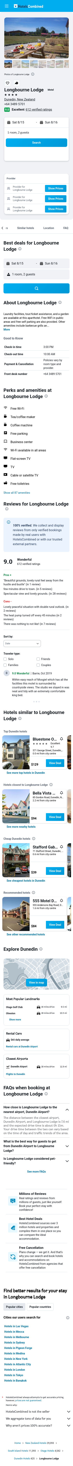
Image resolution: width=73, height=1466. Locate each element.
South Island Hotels (18, 1451)
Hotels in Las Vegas (16, 1326)
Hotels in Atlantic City (17, 1364)
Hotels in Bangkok (15, 1380)
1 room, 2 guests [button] (18, 132)
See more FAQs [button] (36, 1171)
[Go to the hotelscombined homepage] (28, 6)
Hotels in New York (15, 1358)
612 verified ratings (39, 109)
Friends (45, 659)
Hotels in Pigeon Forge (18, 1348)
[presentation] (32, 74)
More (7, 329)
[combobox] (22, 643)
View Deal (55, 763)
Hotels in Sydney (14, 1342)
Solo (11, 659)
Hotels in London (14, 1369)
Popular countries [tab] (40, 1306)
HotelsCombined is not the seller (38, 1411)
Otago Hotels (47, 1451)
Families (13, 665)
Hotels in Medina (14, 1353)
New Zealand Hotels (35, 1443)
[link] (26, 773)
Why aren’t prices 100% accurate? (38, 1425)
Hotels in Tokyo (13, 1375)
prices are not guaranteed (28, 1400)
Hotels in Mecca (14, 1331)
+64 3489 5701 (14, 104)
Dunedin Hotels (22, 1458)
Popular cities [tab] (14, 1306)
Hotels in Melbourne (16, 1337)
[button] (6, 6)
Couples (46, 665)
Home (17, 1443)
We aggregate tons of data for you (38, 1418)
